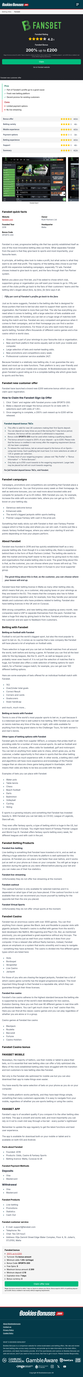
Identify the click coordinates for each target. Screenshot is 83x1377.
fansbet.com (7, 219)
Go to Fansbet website (41, 67)
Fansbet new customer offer (11, 78)
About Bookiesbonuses (12, 1324)
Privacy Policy (8, 1330)
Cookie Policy (8, 1333)
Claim (41, 62)
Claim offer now (41, 1284)
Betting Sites (6, 12)
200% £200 (14, 1254)
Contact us (7, 1327)
